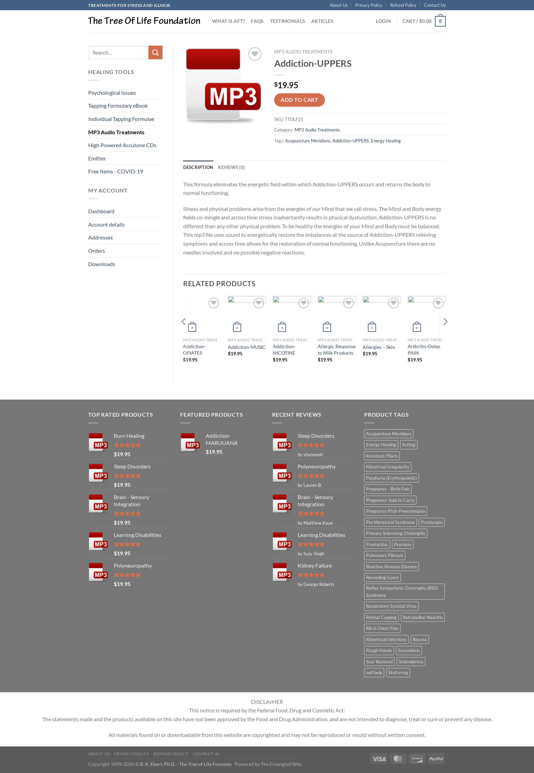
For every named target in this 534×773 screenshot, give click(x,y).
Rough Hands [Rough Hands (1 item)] (379, 650)
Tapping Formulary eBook (118, 105)
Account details (106, 224)
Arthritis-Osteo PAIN (424, 349)
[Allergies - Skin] (382, 315)
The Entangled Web (281, 764)
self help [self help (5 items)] (374, 672)
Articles (322, 21)
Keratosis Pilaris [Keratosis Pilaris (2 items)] (382, 456)
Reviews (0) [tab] (231, 167)
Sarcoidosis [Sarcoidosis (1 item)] (409, 650)
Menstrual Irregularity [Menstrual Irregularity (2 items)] (387, 466)
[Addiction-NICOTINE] (292, 315)
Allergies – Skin (379, 347)
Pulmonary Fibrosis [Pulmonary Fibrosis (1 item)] (384, 555)
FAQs (257, 21)
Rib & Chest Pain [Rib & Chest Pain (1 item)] (382, 628)
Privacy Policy (368, 5)
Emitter (97, 158)
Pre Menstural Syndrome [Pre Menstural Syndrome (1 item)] (390, 522)
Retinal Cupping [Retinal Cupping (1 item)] (381, 617)
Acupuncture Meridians (307, 140)
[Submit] (155, 52)
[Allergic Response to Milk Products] (337, 315)
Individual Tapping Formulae (121, 118)
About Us (339, 5)
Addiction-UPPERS (350, 140)
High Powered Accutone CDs (122, 145)
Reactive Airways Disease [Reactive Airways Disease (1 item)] (391, 566)
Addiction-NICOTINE (284, 349)
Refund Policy (403, 5)
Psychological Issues (112, 92)
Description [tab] (198, 167)
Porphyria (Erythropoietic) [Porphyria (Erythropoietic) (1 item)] (391, 478)
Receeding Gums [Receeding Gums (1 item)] (382, 577)
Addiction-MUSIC (247, 347)
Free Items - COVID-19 (115, 171)
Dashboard (101, 211)
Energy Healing (386, 140)
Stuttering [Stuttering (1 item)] (398, 672)
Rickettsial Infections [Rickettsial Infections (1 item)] (386, 639)
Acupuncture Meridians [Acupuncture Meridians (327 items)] (388, 433)
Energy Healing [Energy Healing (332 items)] (381, 444)
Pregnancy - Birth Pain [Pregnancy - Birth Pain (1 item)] (388, 489)
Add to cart (299, 100)
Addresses (100, 237)
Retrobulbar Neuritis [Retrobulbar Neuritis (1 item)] (423, 617)
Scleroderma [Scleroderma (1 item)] (411, 661)
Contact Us (435, 5)
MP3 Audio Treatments (116, 132)
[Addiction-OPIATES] (202, 315)
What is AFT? (228, 21)
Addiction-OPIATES (194, 349)
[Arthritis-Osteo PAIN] (427, 315)
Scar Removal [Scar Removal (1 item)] (379, 661)
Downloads (101, 264)
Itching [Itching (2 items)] (408, 444)
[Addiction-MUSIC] (247, 315)
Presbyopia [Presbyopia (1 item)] (432, 522)
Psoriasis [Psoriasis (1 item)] (402, 544)
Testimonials (287, 21)
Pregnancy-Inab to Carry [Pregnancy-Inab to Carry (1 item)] (390, 500)
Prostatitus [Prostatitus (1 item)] (377, 544)
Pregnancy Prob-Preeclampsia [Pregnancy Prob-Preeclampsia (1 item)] (395, 511)
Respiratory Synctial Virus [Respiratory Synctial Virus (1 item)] (391, 606)
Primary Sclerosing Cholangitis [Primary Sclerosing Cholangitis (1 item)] (395, 533)
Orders (96, 250)
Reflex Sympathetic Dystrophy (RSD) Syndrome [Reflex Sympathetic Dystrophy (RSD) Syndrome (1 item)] (402, 591)
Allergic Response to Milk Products (337, 349)
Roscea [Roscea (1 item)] (420, 639)
